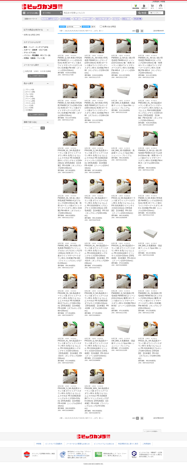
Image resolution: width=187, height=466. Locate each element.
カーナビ (116, 19)
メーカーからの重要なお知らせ (78, 444)
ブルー (29, 96)
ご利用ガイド (144, 7)
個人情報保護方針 (79, 455)
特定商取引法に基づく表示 (128, 444)
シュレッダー (87, 19)
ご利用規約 (156, 2)
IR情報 (162, 2)
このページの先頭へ (152, 431)
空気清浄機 (137, 19)
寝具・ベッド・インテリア (36, 47)
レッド (29, 105)
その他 (28, 110)
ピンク (29, 108)
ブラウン (30, 103)
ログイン (161, 7)
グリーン (30, 99)
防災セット (126, 19)
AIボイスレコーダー (103, 19)
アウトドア (30, 53)
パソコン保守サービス (50, 19)
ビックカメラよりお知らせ (104, 444)
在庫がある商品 (32, 35)
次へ (100, 31)
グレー (29, 94)
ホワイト (30, 92)
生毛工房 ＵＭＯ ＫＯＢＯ (38, 71)
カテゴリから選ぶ (32, 13)
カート (152, 7)
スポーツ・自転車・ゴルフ (35, 50)
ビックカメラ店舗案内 (53, 444)
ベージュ (30, 101)
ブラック (29, 90)
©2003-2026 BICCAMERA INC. (93, 464)
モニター (77, 19)
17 (96, 31)
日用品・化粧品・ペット (34, 58)
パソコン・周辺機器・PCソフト (37, 55)
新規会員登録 (136, 7)
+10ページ (88, 31)
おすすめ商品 (65, 19)
